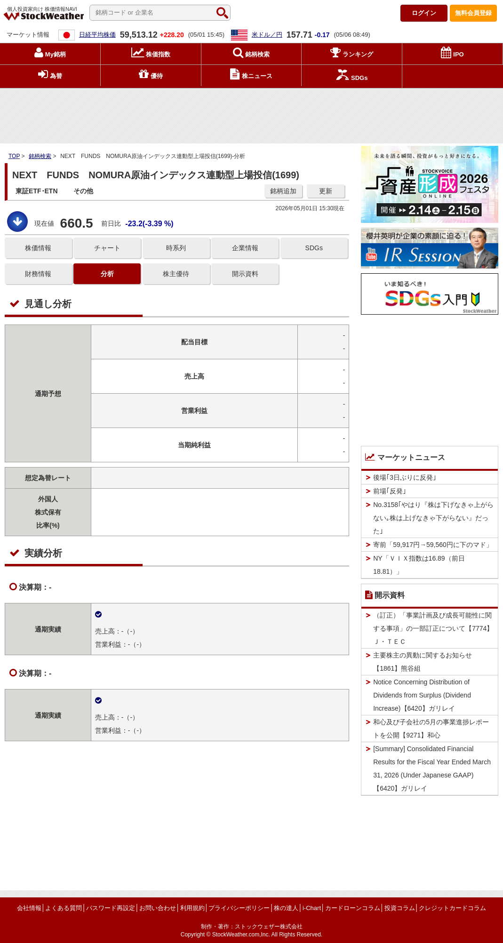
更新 (325, 191)
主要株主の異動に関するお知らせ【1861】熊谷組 (422, 661)
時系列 (176, 248)
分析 (107, 273)
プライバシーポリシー (239, 907)
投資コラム (399, 907)
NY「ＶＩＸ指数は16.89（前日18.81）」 (418, 565)
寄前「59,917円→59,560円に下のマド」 (433, 544)
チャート (107, 248)
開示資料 (245, 273)
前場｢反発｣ (389, 491)
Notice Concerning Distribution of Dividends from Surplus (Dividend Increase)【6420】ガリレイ (422, 695)
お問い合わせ (157, 907)
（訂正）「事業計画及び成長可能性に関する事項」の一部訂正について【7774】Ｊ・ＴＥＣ (433, 628)
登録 (473, 12)
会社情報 (29, 907)
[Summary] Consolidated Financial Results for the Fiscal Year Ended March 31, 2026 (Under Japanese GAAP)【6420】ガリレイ (432, 768)
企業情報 (245, 248)
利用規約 (192, 907)
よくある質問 (63, 907)
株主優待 (176, 273)
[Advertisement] (251, 113)
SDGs (314, 248)
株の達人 (286, 907)
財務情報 (38, 273)
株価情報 (38, 248)
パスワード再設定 (110, 907)
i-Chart (312, 907)
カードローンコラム (352, 907)
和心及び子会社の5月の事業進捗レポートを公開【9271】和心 (431, 728)
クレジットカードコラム (452, 907)
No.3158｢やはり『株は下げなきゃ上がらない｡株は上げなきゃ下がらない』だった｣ (433, 518)
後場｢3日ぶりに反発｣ (404, 477)
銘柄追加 (283, 191)
